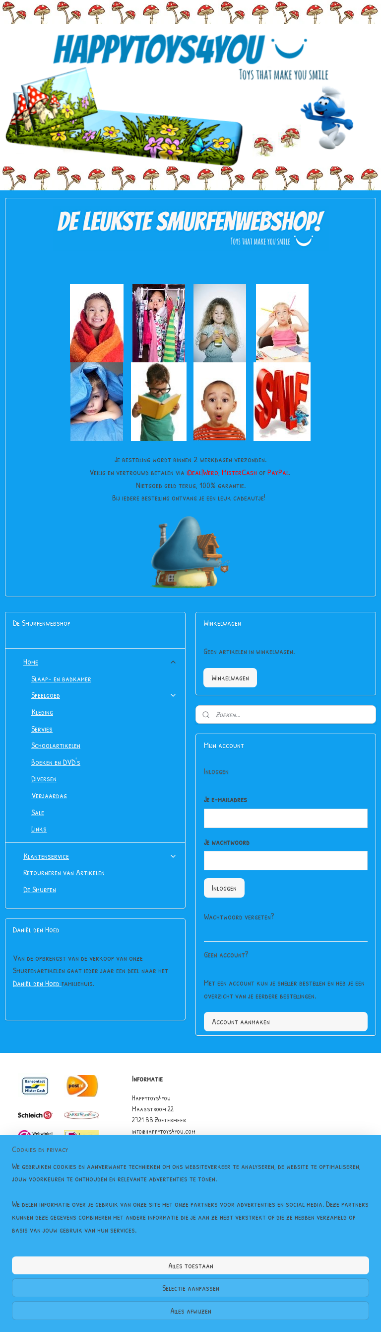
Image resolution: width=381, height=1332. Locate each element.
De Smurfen (39, 889)
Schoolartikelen (55, 745)
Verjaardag (49, 795)
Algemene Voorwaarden (163, 1164)
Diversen (44, 778)
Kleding (42, 711)
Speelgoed (104, 694)
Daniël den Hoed (37, 983)
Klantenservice (100, 855)
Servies (42, 728)
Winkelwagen (230, 677)
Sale (37, 812)
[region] (125, 1275)
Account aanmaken (241, 1021)
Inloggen (224, 887)
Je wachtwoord (227, 841)
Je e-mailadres (225, 799)
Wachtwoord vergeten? (239, 916)
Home (100, 661)
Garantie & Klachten (160, 1175)
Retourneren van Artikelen (64, 872)
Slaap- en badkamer (61, 678)
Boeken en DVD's (55, 761)
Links (39, 828)
